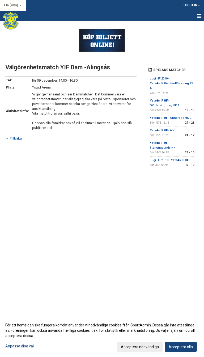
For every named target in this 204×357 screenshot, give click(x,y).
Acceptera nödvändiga (140, 347)
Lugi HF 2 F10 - (169, 160)
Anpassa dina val (19, 346)
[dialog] (102, 335)
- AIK (162, 130)
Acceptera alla (181, 347)
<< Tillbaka (13, 138)
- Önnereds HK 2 (170, 118)
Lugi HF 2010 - (171, 83)
